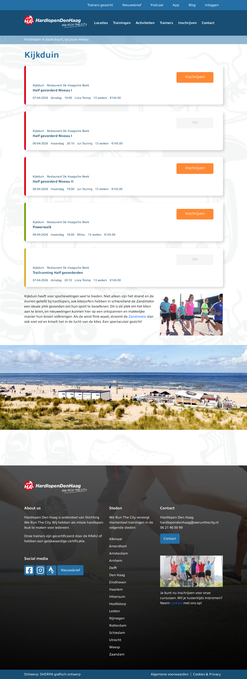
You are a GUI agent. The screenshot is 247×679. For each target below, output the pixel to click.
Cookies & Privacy (207, 674)
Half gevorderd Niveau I (52, 90)
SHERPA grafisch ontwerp (60, 674)
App (176, 5)
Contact (208, 23)
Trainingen (122, 23)
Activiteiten (145, 23)
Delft (113, 568)
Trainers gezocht (100, 5)
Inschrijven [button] (195, 77)
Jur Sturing (84, 143)
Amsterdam (118, 553)
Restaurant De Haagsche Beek (68, 85)
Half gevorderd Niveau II (53, 181)
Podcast (157, 5)
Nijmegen (116, 618)
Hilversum (117, 597)
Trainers (166, 23)
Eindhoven (117, 582)
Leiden (114, 611)
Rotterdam (117, 625)
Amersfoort (118, 546)
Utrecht (115, 640)
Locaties (101, 23)
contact (176, 603)
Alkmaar (115, 539)
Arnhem (115, 561)
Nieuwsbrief (131, 5)
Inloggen (212, 5)
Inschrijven (187, 23)
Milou (81, 234)
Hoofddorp (117, 604)
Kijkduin (38, 85)
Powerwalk (42, 227)
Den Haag (117, 575)
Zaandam (116, 654)
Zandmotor (137, 317)
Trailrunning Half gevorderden (58, 273)
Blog (192, 5)
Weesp (114, 647)
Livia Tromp (83, 97)
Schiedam (117, 633)
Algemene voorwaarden (170, 674)
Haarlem (116, 589)
